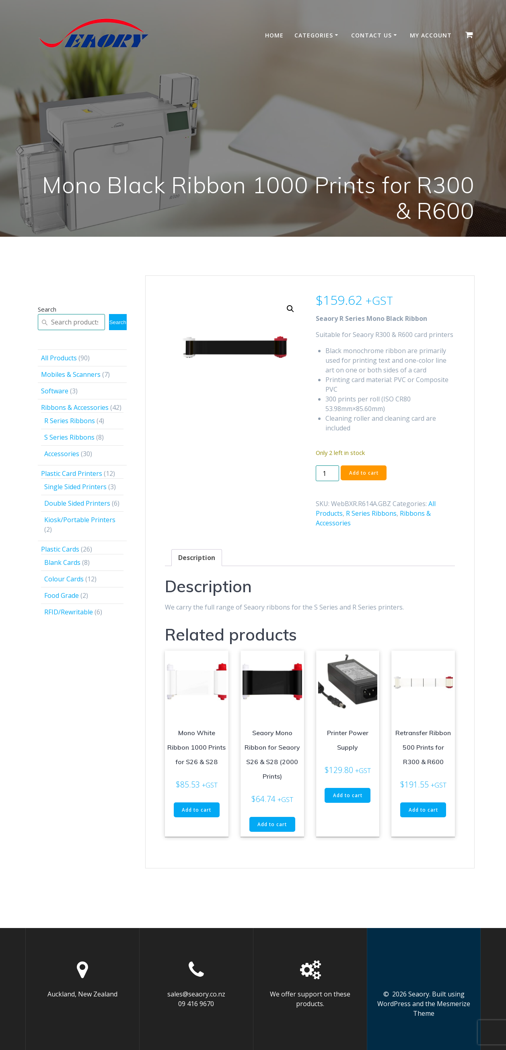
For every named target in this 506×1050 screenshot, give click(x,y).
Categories (313, 35)
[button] (290, 309)
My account (431, 35)
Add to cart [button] (196, 809)
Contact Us (371, 35)
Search (47, 309)
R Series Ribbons (371, 513)
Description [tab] (196, 557)
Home (274, 35)
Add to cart (364, 472)
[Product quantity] (327, 473)
